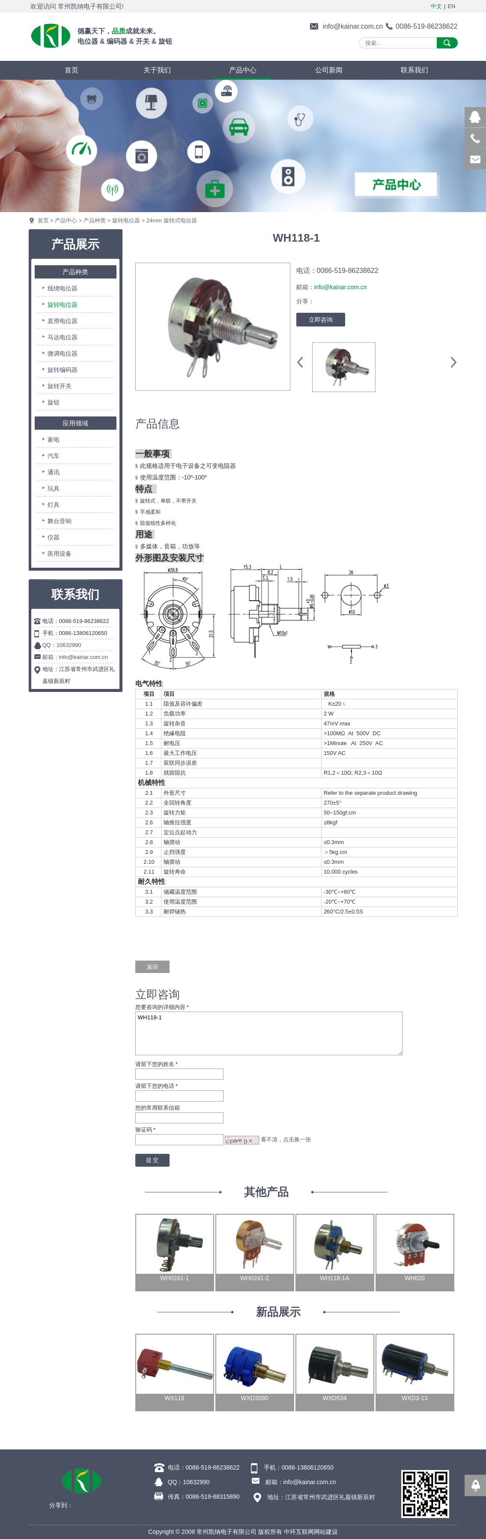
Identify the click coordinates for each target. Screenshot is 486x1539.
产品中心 (66, 220)
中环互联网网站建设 (311, 1531)
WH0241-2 (254, 1278)
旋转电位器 (126, 220)
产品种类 (94, 220)
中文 (436, 6)
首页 (43, 220)
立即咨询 (321, 319)
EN (451, 6)
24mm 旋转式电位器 (171, 220)
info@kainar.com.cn (353, 26)
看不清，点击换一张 (286, 1139)
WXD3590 (254, 1398)
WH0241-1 (174, 1278)
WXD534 (334, 1398)
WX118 (175, 1398)
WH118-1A (334, 1278)
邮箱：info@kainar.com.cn (75, 657)
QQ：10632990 (61, 645)
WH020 (415, 1278)
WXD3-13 (415, 1398)
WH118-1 (269, 1033)
